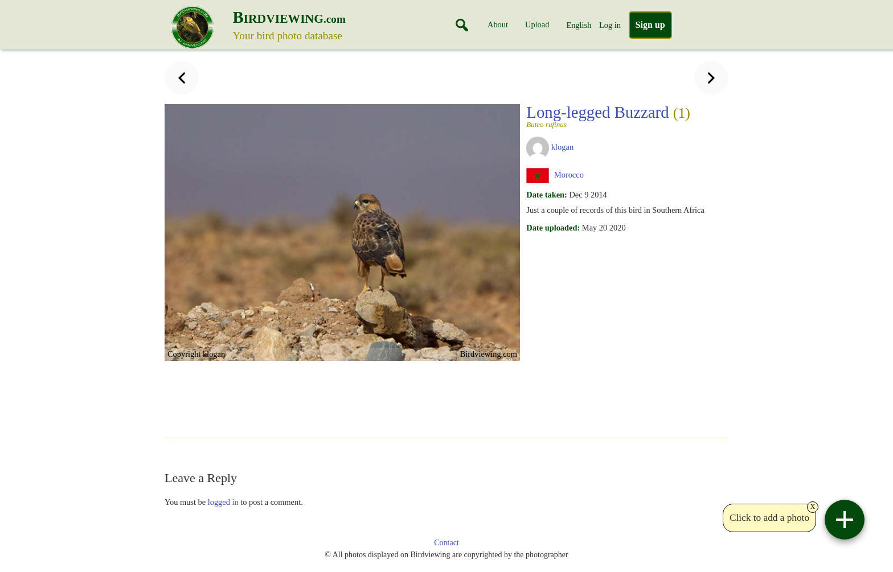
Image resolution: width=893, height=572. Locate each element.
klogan (562, 146)
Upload (537, 24)
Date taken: (546, 194)
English (578, 25)
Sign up (650, 25)
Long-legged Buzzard (614, 115)
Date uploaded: (553, 227)
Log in (610, 25)
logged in (223, 502)
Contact (446, 542)
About (498, 24)
